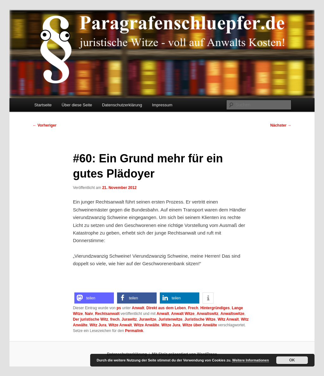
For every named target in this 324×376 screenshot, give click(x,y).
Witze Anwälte (146, 325)
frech (114, 319)
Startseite (43, 105)
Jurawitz (129, 319)
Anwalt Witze (183, 313)
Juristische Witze (199, 319)
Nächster (280, 125)
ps (118, 308)
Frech (193, 308)
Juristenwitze (170, 319)
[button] (94, 298)
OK (292, 360)
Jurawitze (147, 319)
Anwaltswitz (207, 313)
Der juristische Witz (90, 319)
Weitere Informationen (250, 360)
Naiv (89, 313)
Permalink (134, 331)
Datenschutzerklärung (122, 105)
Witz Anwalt (228, 319)
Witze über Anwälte (199, 325)
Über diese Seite (77, 105)
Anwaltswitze (232, 313)
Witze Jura (170, 325)
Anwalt (138, 308)
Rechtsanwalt (107, 313)
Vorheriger (44, 125)
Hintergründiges (215, 308)
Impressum (162, 105)
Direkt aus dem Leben (166, 308)
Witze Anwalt (120, 325)
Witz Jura (98, 325)
